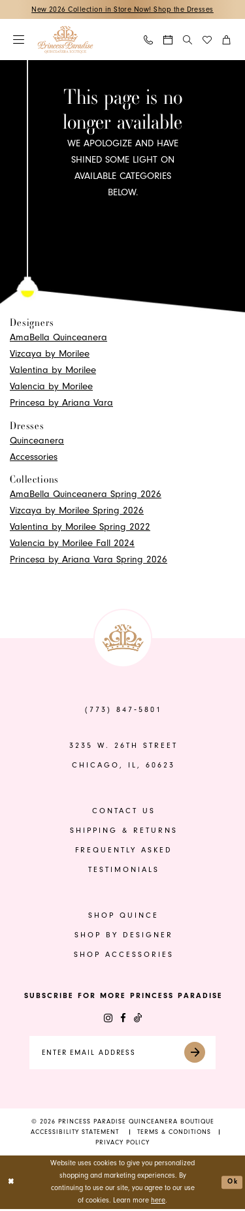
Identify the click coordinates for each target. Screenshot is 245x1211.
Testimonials (123, 870)
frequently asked (123, 851)
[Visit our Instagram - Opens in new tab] (108, 1019)
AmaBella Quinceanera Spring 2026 (85, 494)
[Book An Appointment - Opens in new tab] (168, 40)
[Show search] (188, 40)
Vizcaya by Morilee (50, 354)
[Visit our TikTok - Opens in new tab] (138, 1019)
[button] (19, 40)
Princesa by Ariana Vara (61, 403)
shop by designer (123, 935)
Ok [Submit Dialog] (232, 1184)
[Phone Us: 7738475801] (149, 40)
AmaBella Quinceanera (58, 338)
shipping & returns (124, 831)
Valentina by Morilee (53, 370)
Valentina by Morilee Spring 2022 (80, 527)
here (158, 1202)
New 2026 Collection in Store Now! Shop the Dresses (122, 9)
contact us (123, 811)
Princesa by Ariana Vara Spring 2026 (88, 560)
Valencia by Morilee (51, 387)
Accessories (33, 456)
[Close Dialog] (11, 1184)
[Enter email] (123, 1054)
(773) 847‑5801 (123, 710)
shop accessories (124, 955)
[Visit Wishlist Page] (208, 40)
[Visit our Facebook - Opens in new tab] (123, 1019)
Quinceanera (37, 440)
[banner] (65, 40)
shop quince (123, 916)
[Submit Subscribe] (203, 1054)
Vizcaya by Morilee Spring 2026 (77, 511)
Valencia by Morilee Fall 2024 (72, 543)
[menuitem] (19, 40)
